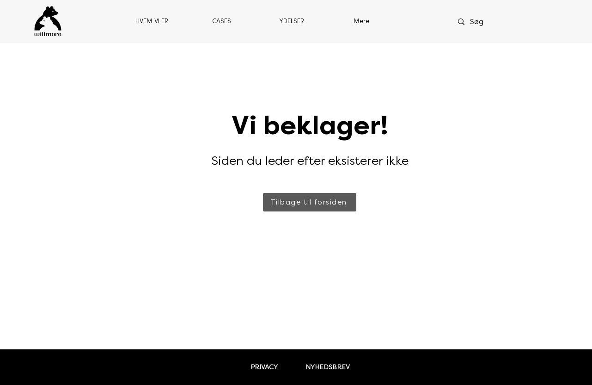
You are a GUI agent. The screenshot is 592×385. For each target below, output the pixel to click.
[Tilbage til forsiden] (309, 202)
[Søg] (488, 21)
